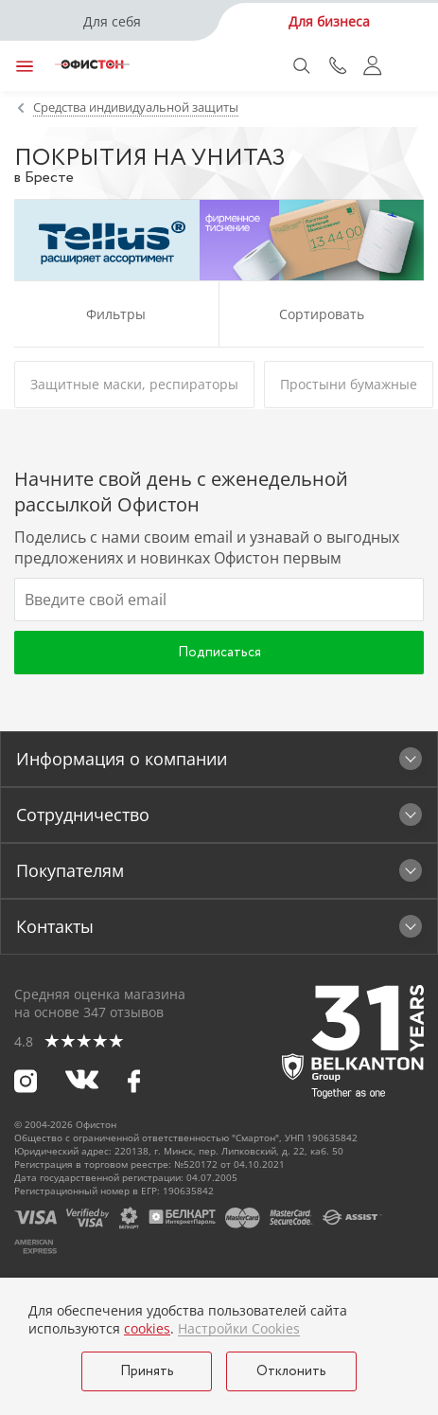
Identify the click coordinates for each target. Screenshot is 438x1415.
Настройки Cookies (239, 1328)
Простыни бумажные (348, 384)
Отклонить (291, 1371)
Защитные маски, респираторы (134, 384)
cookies (147, 1328)
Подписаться (219, 652)
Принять (147, 1371)
